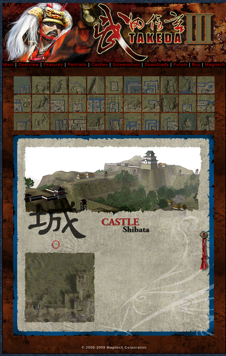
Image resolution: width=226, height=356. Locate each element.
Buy (196, 64)
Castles (99, 64)
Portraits (77, 64)
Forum (181, 64)
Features (53, 64)
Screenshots (127, 64)
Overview (28, 64)
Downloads (157, 64)
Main (8, 64)
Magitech (215, 64)
